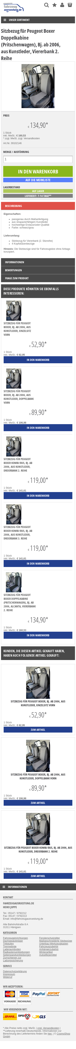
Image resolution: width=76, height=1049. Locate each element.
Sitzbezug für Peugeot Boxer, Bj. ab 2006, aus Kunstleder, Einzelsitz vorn (17, 329)
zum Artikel (38, 730)
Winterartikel (46, 952)
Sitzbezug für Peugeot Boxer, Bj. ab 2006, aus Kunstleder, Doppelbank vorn (19, 396)
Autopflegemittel (48, 955)
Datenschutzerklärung (15, 971)
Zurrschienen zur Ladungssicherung (13, 959)
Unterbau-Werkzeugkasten (53, 943)
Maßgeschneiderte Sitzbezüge (55, 940)
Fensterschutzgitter (49, 938)
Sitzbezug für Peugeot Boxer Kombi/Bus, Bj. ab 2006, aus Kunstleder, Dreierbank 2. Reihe (18, 464)
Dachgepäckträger (13, 940)
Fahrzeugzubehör (48, 946)
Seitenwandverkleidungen (17, 955)
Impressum (9, 974)
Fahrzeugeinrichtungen (15, 938)
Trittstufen (8, 943)
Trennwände (9, 946)
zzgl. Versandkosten (29, 138)
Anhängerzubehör (49, 949)
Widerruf (7, 977)
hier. (50, 1033)
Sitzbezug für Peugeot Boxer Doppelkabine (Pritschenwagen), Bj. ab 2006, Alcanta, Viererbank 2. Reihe (20, 602)
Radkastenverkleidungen (16, 952)
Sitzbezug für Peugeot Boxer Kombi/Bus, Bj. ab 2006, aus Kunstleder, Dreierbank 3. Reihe (18, 532)
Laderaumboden (12, 949)
